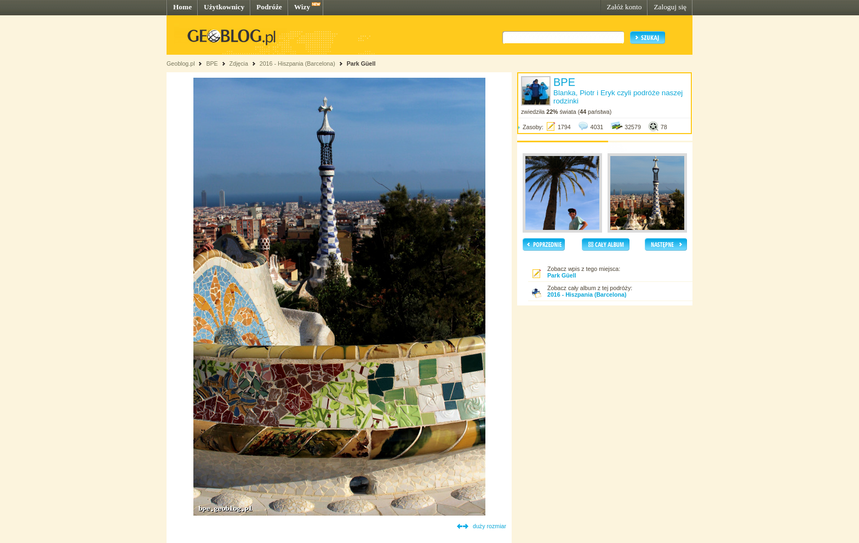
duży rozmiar (489, 526)
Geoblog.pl (181, 63)
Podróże (269, 7)
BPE (211, 63)
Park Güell (361, 63)
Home (182, 7)
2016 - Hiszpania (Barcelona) (297, 63)
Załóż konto (624, 7)
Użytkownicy (224, 7)
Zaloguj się (670, 7)
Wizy (302, 7)
